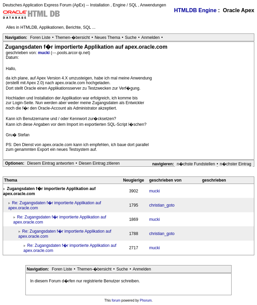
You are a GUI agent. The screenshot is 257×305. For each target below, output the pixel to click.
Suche (131, 37)
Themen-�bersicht (72, 37)
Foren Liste (40, 37)
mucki (44, 52)
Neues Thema (107, 37)
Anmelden (150, 37)
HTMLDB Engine (195, 10)
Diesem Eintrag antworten (50, 163)
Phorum (146, 300)
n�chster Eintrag (235, 164)
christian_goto (162, 205)
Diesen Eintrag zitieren (99, 163)
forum (116, 300)
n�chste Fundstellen (196, 164)
